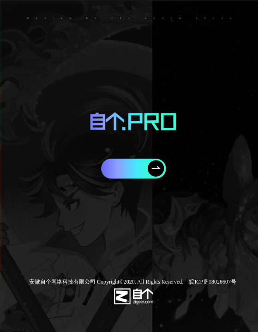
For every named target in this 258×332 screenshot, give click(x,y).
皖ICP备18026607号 (209, 282)
